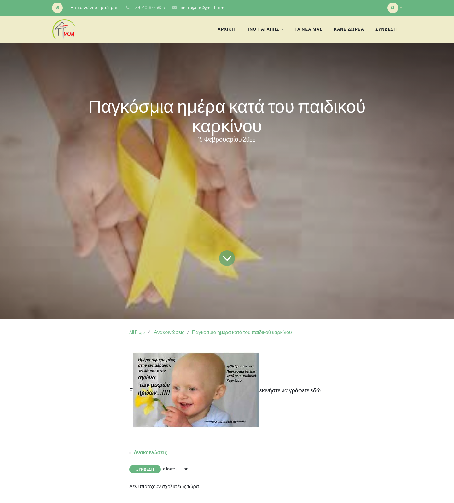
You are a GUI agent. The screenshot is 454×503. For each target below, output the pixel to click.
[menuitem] (226, 29)
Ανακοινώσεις (169, 332)
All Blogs (137, 332)
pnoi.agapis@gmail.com (202, 7)
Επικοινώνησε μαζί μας (94, 7)
